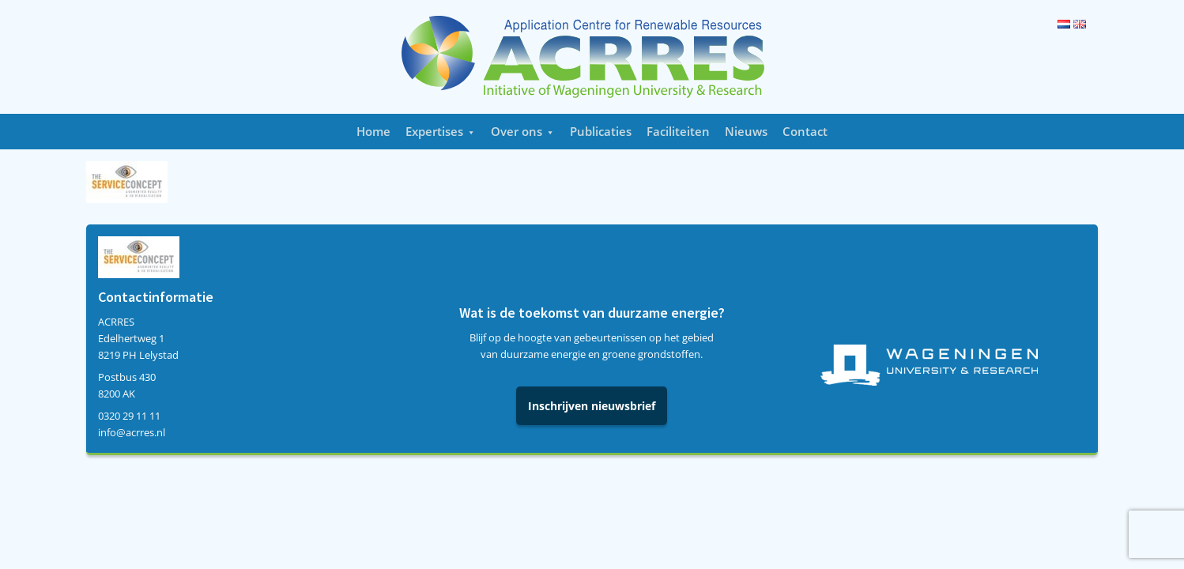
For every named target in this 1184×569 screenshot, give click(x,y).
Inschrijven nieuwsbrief (591, 405)
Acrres (592, 57)
